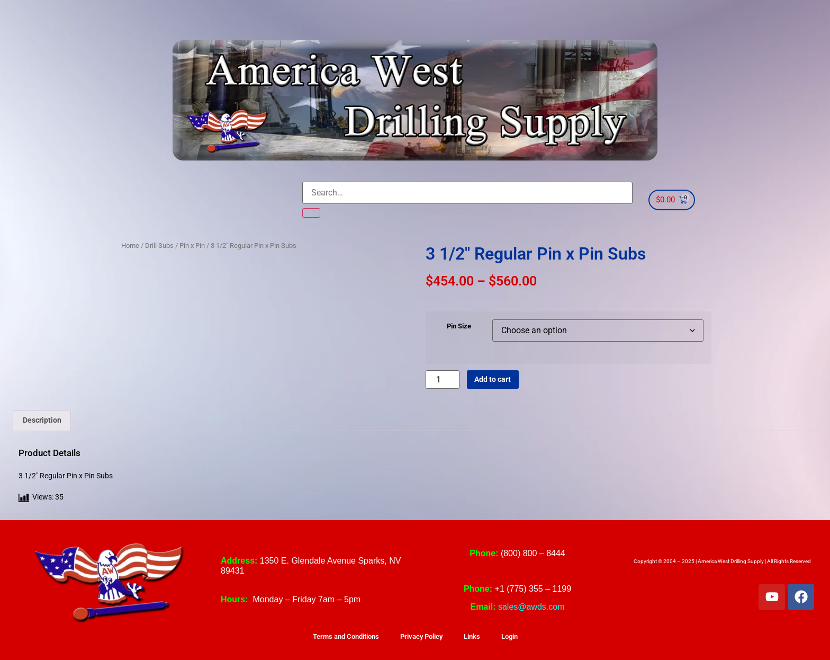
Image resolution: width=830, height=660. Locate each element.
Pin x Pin (192, 245)
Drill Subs (159, 245)
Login (509, 636)
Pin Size (459, 326)
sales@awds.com (531, 606)
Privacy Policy (421, 636)
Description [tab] (42, 420)
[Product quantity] (442, 379)
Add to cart (492, 379)
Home (130, 245)
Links (472, 636)
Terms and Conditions (346, 636)
